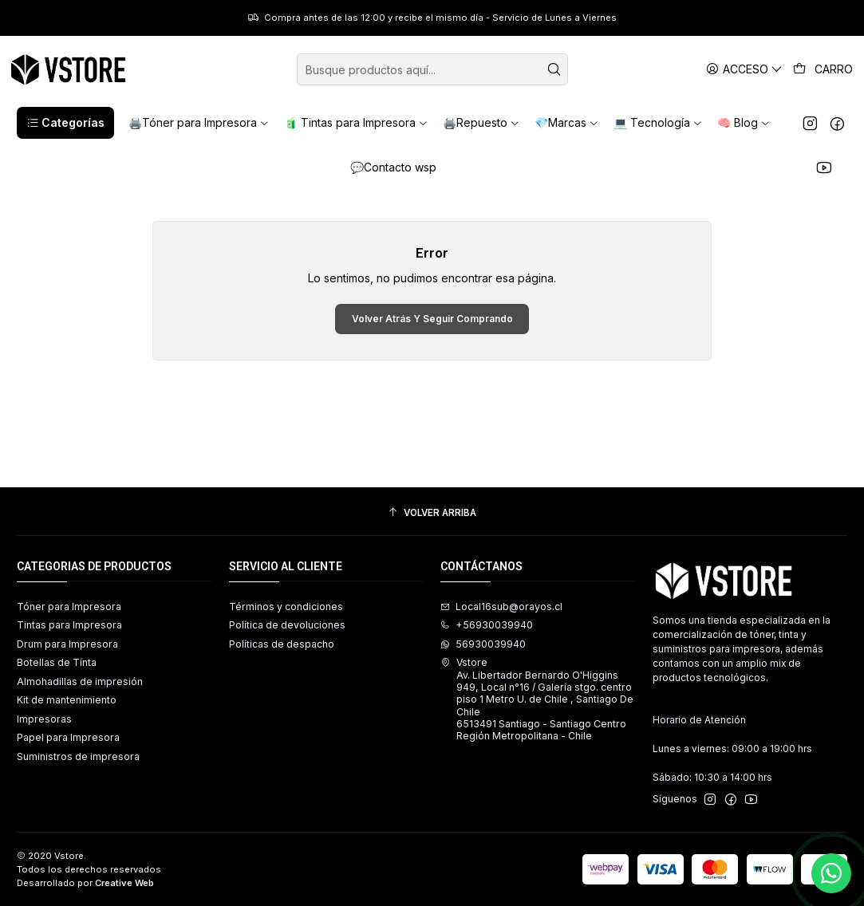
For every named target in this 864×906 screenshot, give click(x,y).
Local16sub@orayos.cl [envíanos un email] (501, 607)
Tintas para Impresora (69, 625)
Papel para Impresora (68, 737)
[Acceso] (745, 69)
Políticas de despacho (281, 644)
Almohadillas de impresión (80, 681)
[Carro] (823, 69)
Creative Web (124, 882)
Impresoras (44, 719)
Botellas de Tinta (57, 662)
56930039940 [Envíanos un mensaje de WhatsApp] (483, 644)
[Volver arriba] (432, 513)
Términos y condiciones (286, 607)
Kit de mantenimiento (66, 700)
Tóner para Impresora (69, 607)
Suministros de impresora (78, 756)
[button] (65, 123)
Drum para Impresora (67, 644)
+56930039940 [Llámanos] (486, 625)
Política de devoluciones (287, 625)
